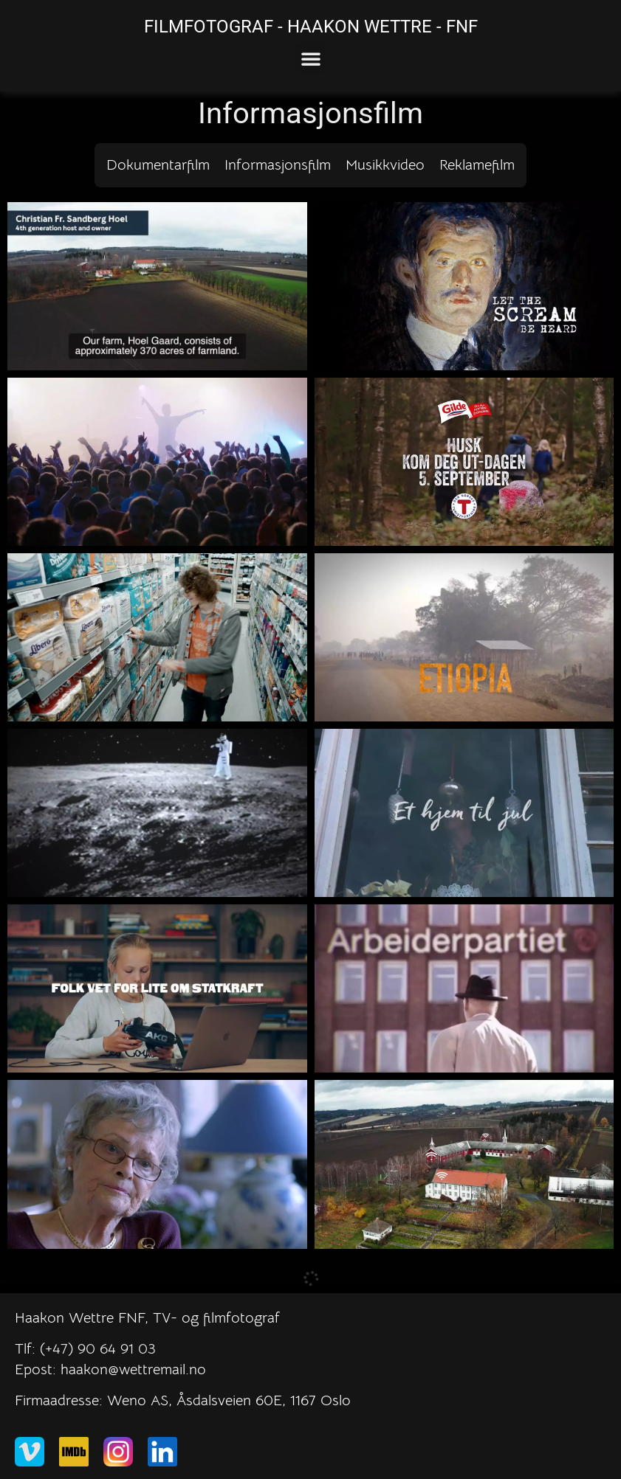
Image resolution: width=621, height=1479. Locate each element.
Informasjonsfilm (277, 165)
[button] (310, 58)
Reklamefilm (477, 165)
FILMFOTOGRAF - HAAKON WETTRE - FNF (311, 26)
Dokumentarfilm (158, 165)
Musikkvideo (385, 165)
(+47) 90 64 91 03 (98, 1349)
